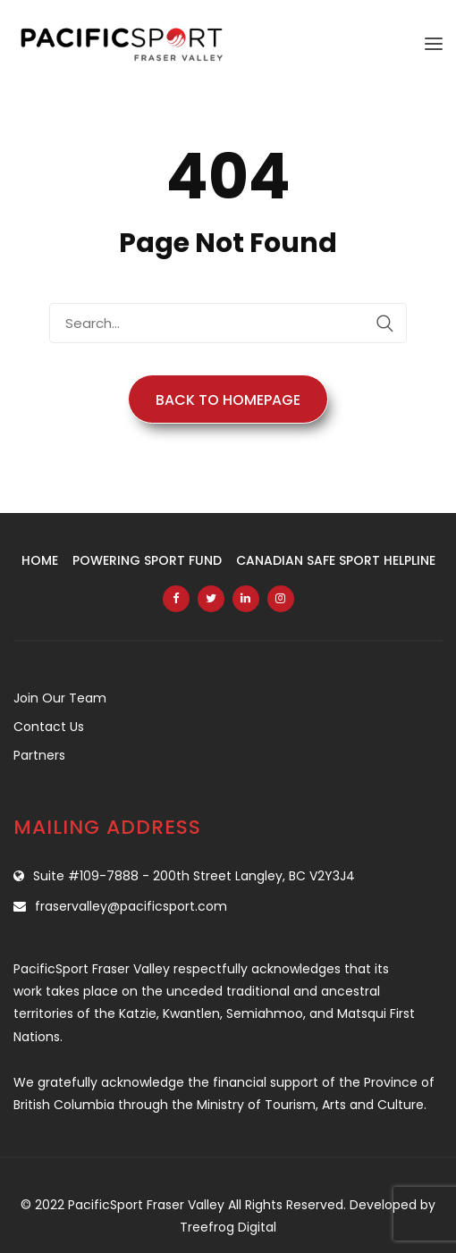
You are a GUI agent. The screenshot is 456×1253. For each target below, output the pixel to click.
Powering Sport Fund (147, 560)
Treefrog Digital (228, 1227)
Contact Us (48, 727)
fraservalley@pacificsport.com (131, 906)
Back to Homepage (228, 400)
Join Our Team (59, 698)
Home (39, 560)
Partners (39, 755)
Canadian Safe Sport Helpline (335, 560)
